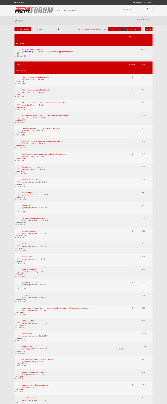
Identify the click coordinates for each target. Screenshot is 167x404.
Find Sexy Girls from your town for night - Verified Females (44, 115)
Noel (24, 176)
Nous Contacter (114, 374)
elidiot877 (29, 83)
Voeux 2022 (27, 150)
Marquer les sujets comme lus (87, 32)
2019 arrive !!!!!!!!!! (29, 228)
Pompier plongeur (29, 193)
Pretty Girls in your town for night (35, 124)
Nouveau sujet (23, 32)
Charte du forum (67, 381)
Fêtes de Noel (28, 236)
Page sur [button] (114, 32)
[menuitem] (147, 2)
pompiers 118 (30, 247)
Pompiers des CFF (29, 245)
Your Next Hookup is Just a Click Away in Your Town (41, 98)
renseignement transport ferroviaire (36, 314)
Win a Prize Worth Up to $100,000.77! (36, 63)
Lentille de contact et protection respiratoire (39, 297)
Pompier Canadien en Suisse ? (34, 262)
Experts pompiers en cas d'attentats (36, 288)
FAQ (60, 10)
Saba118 (29, 273)
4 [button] (134, 32)
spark (28, 299)
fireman (29, 48)
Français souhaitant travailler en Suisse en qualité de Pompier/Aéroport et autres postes (55, 219)
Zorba (128, 280)
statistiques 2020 (29, 167)
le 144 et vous (28, 306)
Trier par (91, 324)
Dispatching (27, 141)
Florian (128, 193)
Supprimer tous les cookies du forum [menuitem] (140, 392)
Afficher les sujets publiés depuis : (53, 324)
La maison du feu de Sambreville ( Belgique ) (39, 254)
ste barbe (26, 210)
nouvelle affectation (30, 280)
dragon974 (29, 221)
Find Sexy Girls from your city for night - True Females (43, 106)
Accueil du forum (20, 392)
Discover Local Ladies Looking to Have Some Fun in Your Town (46, 89)
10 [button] (146, 32)
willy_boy (29, 265)
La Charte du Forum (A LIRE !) (33, 46)
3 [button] (130, 32)
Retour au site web (73, 10)
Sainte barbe (27, 184)
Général (19, 21)
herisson (29, 65)
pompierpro (30, 135)
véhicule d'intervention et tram (34, 158)
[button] (150, 32)
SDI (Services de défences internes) (36, 271)
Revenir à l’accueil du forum (27, 337)
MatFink (28, 195)
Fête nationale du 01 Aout (32, 132)
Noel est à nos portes (30, 202)
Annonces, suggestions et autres (61, 48)
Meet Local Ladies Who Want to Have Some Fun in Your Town (45, 80)
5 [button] (138, 32)
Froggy (128, 219)
